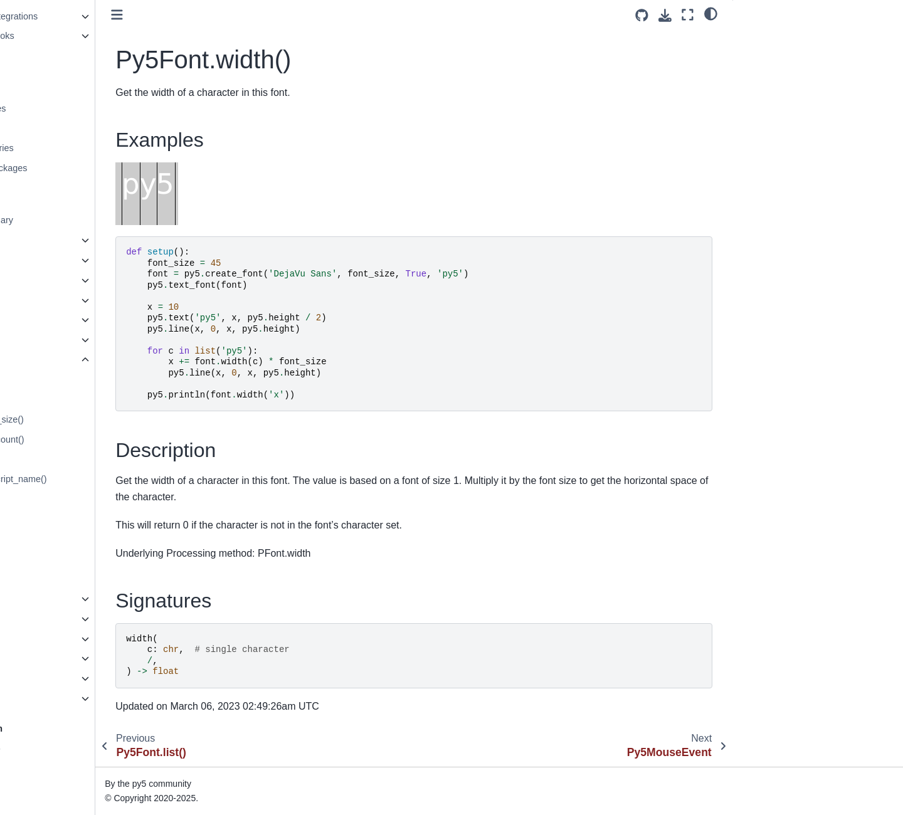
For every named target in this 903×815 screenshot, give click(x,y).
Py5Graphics (42, 260)
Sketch (30, 240)
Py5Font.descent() (56, 399)
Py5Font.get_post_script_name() (84, 479)
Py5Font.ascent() (53, 380)
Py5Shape (37, 300)
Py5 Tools (35, 678)
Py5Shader (38, 320)
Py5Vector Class (49, 128)
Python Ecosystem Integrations (78, 16)
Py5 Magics (39, 658)
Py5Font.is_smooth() (60, 539)
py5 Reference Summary (66, 220)
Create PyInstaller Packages (73, 168)
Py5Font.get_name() (60, 460)
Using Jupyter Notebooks (66, 36)
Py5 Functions (44, 698)
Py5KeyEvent (43, 619)
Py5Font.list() (45, 559)
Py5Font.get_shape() (61, 499)
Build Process (43, 770)
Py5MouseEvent (49, 599)
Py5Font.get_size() (57, 519)
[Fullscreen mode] (687, 15)
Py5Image (36, 280)
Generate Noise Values (62, 108)
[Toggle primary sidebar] (220, 15)
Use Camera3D (47, 88)
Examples (764, 38)
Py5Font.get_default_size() (73, 419)
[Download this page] (665, 15)
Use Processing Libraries (66, 148)
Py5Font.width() (53, 579)
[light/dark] (710, 13)
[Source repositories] (641, 15)
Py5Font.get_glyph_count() (73, 439)
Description (765, 56)
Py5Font (34, 360)
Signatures (764, 73)
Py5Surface (39, 340)
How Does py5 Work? (59, 750)
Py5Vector (37, 639)
